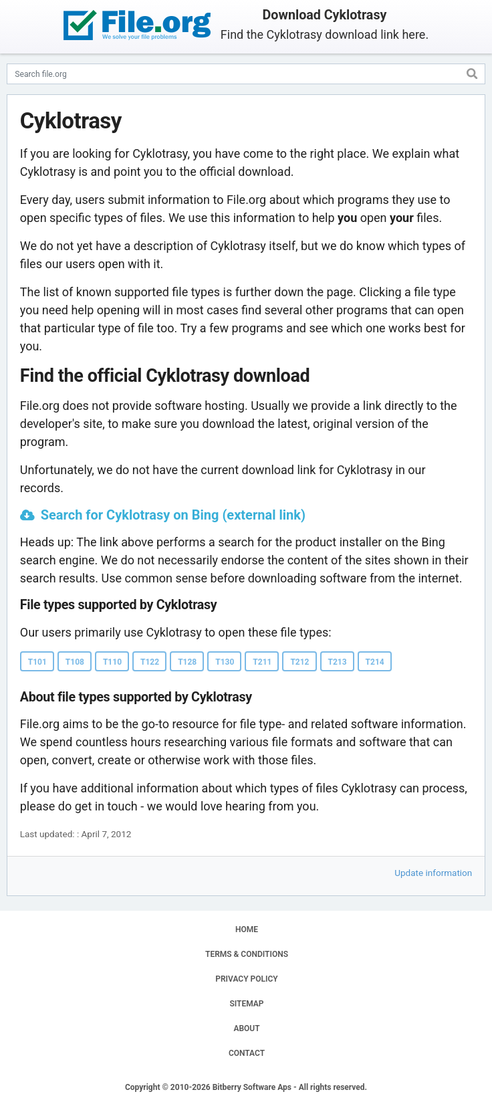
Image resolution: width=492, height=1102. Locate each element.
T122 (149, 662)
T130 (224, 662)
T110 (112, 662)
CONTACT (247, 1053)
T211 (262, 662)
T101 (37, 662)
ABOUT (246, 1028)
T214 (375, 662)
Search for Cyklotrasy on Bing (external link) (173, 515)
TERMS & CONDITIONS (246, 954)
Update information (433, 872)
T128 (187, 662)
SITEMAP (246, 1003)
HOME (246, 929)
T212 (299, 662)
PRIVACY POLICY (246, 979)
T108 (75, 662)
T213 (337, 662)
